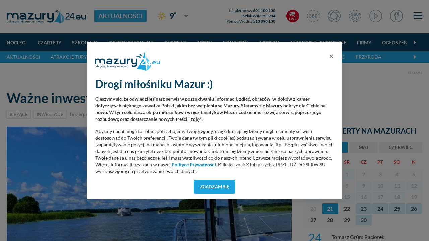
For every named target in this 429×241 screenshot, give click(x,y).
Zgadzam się (214, 186)
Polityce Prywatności (194, 164)
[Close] (331, 56)
